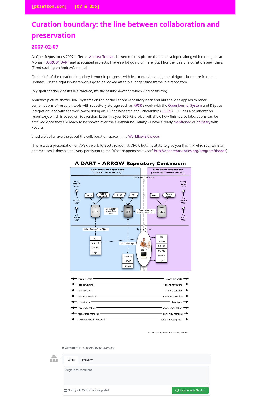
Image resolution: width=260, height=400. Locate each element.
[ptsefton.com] (49, 7)
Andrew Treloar (101, 56)
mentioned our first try (192, 122)
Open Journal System (185, 105)
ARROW (52, 62)
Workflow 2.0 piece (143, 136)
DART (64, 62)
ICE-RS (166, 111)
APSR (138, 105)
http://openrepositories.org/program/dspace (190, 150)
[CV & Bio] (86, 7)
